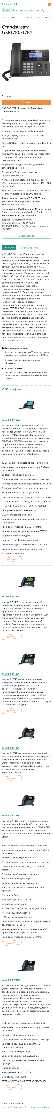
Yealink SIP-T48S (11, 596)
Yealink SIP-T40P (11, 980)
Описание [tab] (9, 247)
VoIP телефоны (12, 389)
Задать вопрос (26, 235)
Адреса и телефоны (29, 10)
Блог (15, 10)
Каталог (6, 10)
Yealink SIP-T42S (11, 747)
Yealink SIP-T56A (11, 420)
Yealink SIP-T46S (11, 673)
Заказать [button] (26, 102)
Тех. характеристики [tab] (28, 247)
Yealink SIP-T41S (10, 815)
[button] (49, 4)
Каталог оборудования (12, 1107)
